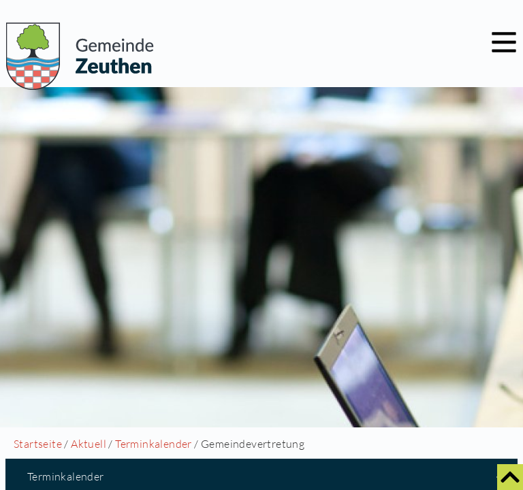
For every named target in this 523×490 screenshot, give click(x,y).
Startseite (38, 444)
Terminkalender (153, 444)
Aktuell (88, 444)
